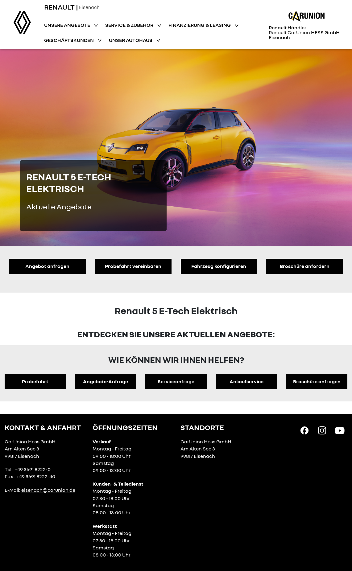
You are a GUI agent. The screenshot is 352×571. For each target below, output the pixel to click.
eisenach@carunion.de (48, 490)
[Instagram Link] (322, 430)
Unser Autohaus (131, 40)
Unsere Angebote (67, 25)
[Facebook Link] (304, 430)
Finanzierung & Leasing (200, 25)
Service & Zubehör (129, 25)
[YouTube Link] (339, 430)
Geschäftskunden (69, 40)
